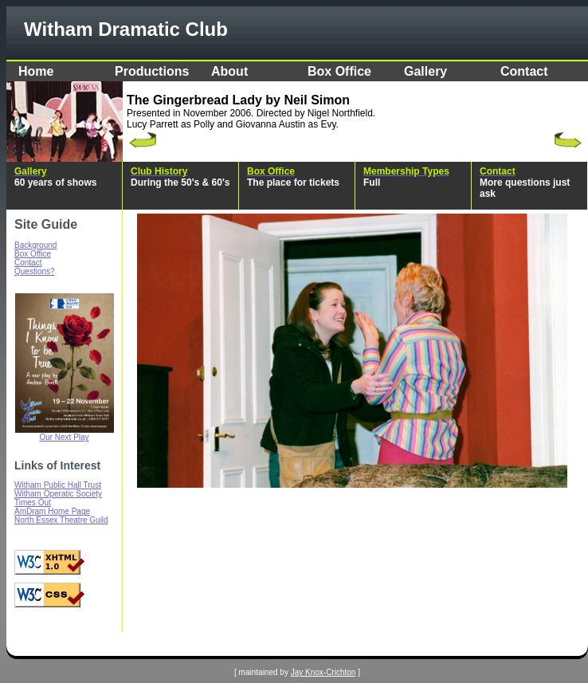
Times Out (32, 502)
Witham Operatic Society (58, 493)
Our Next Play (63, 437)
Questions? (34, 271)
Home (35, 71)
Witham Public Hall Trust (57, 485)
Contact (524, 71)
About (229, 71)
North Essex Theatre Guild (61, 520)
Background (35, 245)
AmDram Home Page (52, 511)
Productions (152, 71)
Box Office (339, 71)
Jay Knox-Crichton (323, 672)
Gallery (425, 71)
